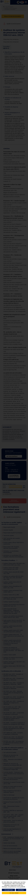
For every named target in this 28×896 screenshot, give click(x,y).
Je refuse (21, 890)
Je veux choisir (14, 893)
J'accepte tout (8, 890)
